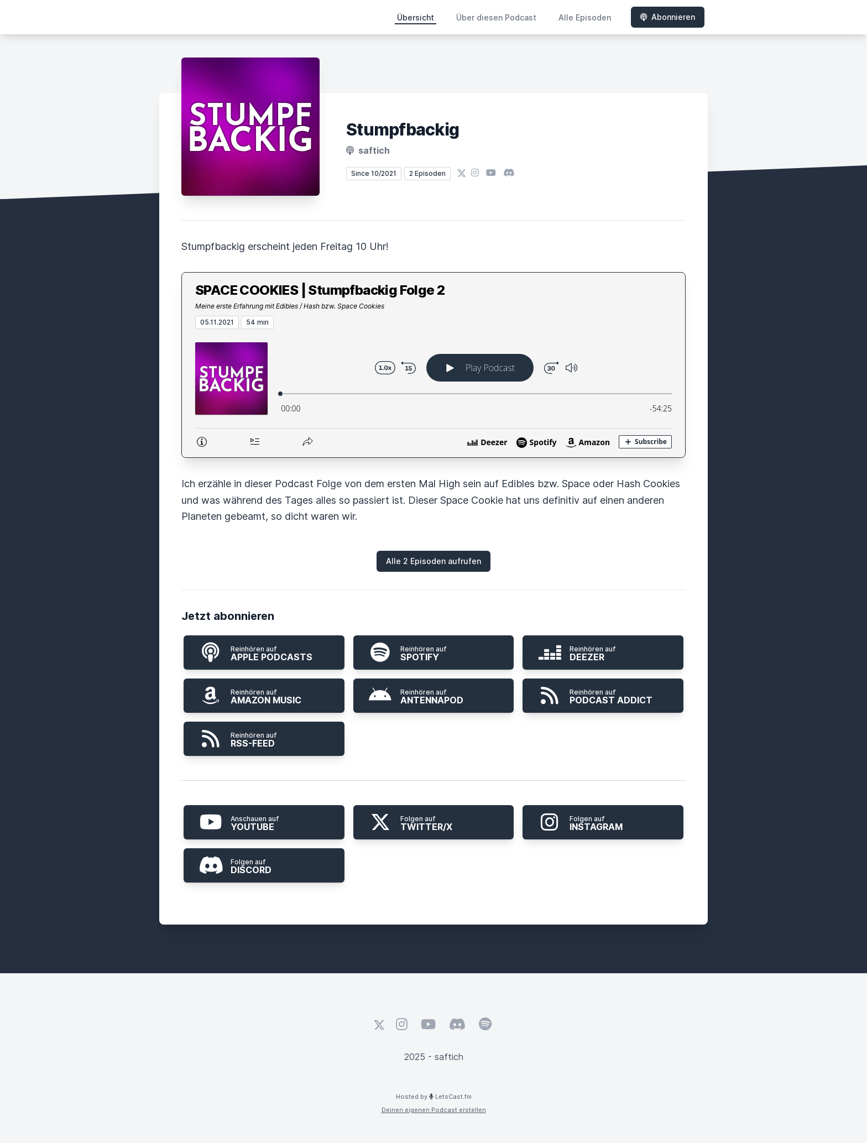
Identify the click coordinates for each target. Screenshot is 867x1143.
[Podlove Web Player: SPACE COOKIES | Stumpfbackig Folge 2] (433, 393)
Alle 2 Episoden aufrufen (433, 561)
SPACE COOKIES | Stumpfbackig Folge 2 (320, 290)
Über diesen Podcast (496, 17)
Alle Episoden (584, 17)
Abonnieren (667, 17)
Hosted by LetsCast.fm (434, 1096)
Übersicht (415, 17)
